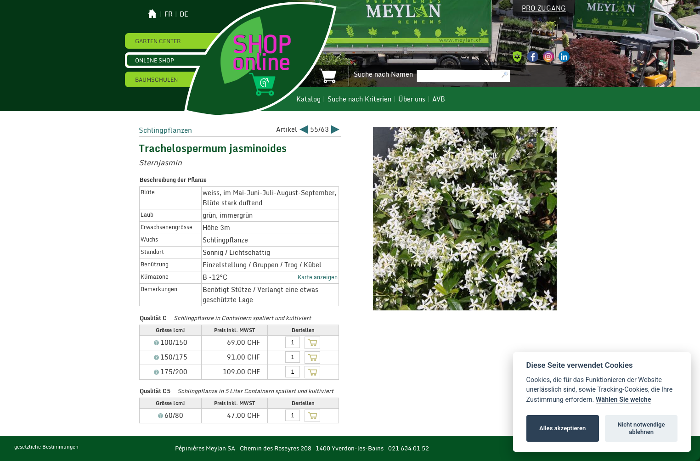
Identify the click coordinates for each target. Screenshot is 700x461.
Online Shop (154, 60)
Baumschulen (156, 79)
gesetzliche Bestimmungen (46, 447)
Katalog (308, 99)
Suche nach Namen (383, 74)
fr (168, 14)
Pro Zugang (544, 8)
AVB (438, 99)
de (184, 14)
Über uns (411, 99)
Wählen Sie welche (623, 400)
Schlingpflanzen (165, 129)
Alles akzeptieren (562, 428)
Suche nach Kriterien (359, 99)
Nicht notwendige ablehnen (641, 428)
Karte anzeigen (318, 276)
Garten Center (158, 40)
